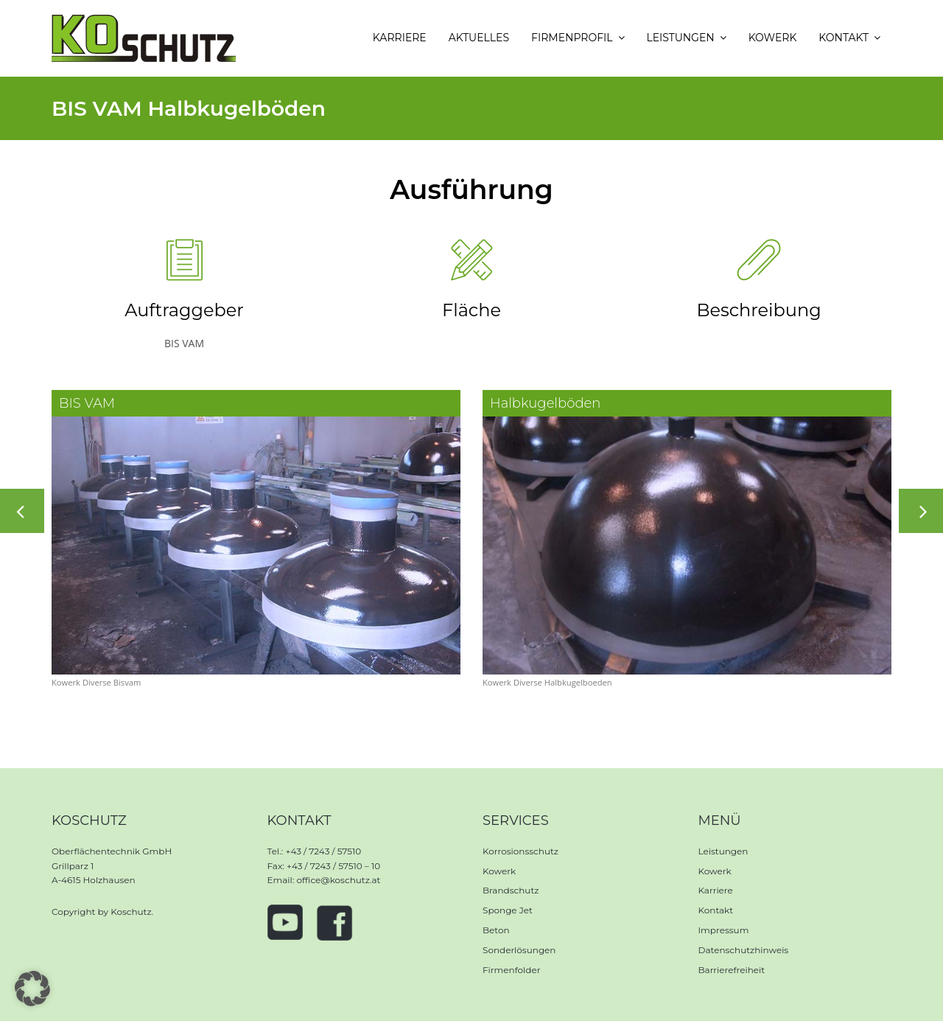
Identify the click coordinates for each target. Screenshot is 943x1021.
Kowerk (499, 871)
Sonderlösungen (519, 949)
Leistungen (723, 851)
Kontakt (716, 910)
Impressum (723, 929)
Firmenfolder (512, 969)
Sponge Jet (508, 910)
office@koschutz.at (338, 879)
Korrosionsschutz (520, 851)
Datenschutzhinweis (743, 949)
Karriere (715, 890)
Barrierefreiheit (731, 969)
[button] (32, 988)
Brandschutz (511, 890)
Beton (496, 929)
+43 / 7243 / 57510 (323, 851)
